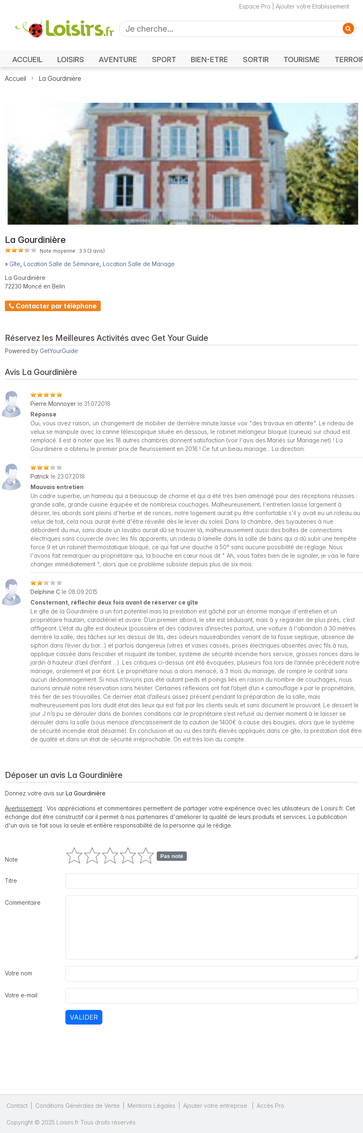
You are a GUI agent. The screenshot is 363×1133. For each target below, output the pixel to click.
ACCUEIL (27, 59)
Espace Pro (254, 6)
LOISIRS (70, 59)
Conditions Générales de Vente (77, 1105)
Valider (84, 1017)
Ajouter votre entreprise (216, 1105)
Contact (17, 1105)
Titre (11, 880)
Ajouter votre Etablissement (312, 6)
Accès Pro (270, 1105)
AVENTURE (118, 59)
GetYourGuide (59, 350)
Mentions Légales (151, 1105)
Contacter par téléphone (53, 306)
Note (11, 859)
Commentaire (23, 902)
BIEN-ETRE (209, 59)
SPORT (164, 59)
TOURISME (301, 59)
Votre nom (18, 973)
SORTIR (256, 59)
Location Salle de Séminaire (61, 263)
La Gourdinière (60, 78)
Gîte (14, 263)
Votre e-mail (21, 995)
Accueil (15, 78)
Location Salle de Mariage (139, 263)
